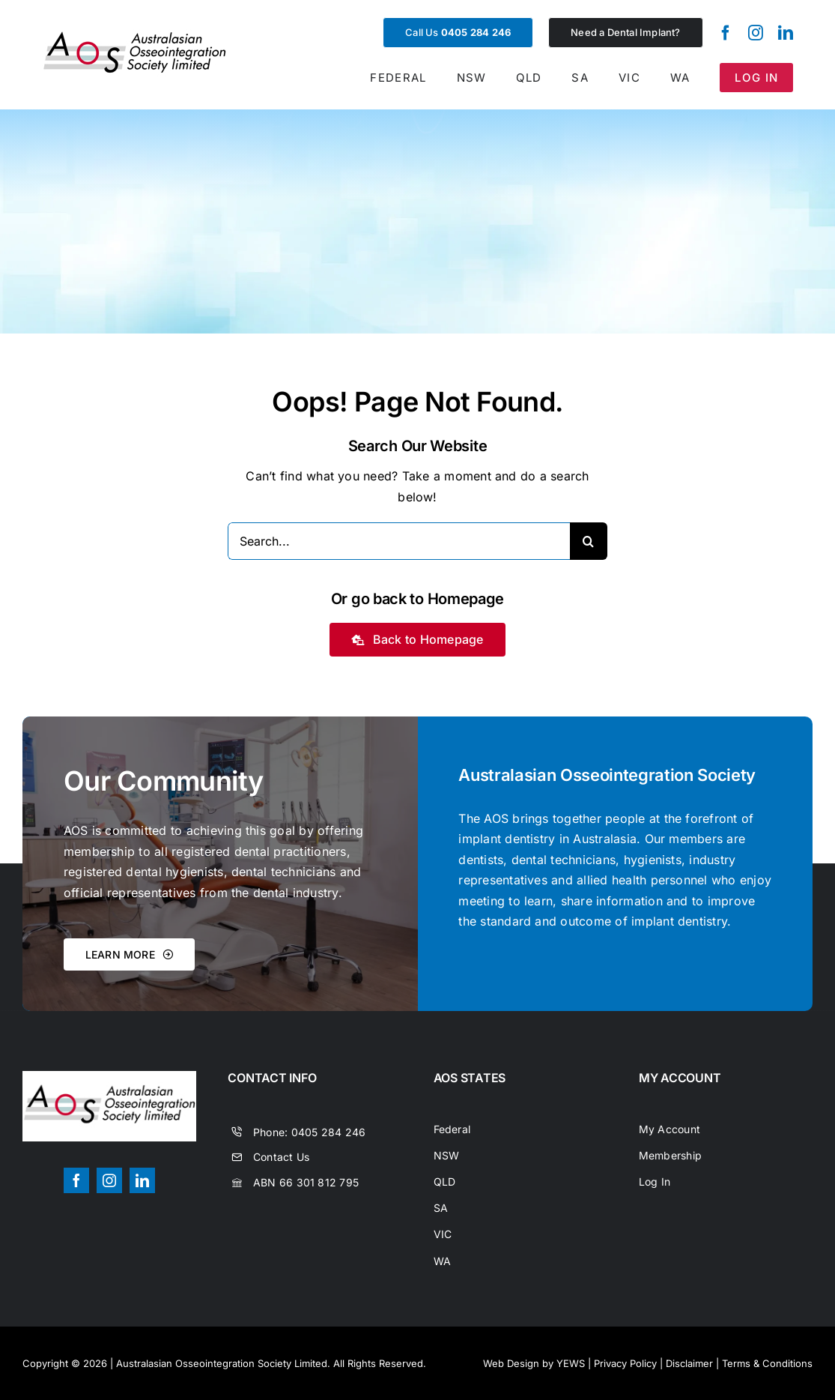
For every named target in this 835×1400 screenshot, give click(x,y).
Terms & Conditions (767, 1363)
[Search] (588, 541)
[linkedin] (785, 32)
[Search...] (398, 541)
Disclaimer (689, 1363)
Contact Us (281, 1156)
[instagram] (755, 32)
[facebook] (725, 32)
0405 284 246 (328, 1132)
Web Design (511, 1363)
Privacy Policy (625, 1363)
